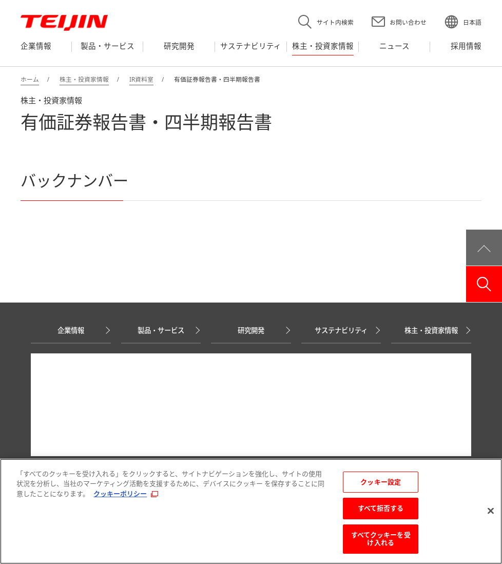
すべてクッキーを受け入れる (381, 539)
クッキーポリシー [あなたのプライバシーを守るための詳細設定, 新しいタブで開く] (120, 493)
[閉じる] (490, 511)
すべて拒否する (381, 508)
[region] (251, 511)
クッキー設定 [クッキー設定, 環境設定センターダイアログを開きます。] (380, 481)
